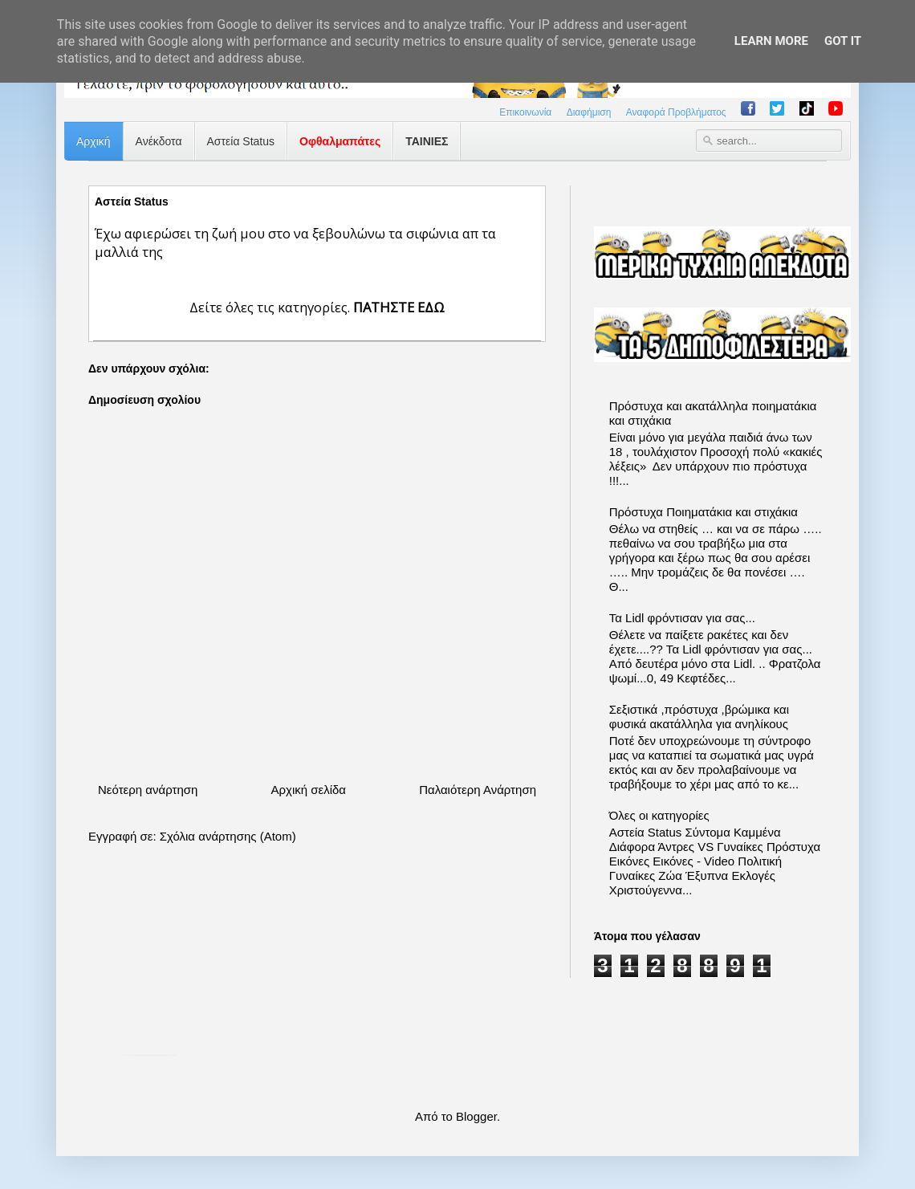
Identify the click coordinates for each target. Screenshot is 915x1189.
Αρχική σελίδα (308, 789)
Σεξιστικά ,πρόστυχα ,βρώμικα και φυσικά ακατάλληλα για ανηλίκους (699, 716)
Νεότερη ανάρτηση (147, 789)
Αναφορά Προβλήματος (676, 112)
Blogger (476, 1116)
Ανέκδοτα (159, 141)
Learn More (771, 41)
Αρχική (93, 141)
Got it (842, 41)
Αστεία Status (241, 141)
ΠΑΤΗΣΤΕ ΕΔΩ (399, 307)
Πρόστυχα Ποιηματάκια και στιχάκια (703, 512)
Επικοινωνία (525, 112)
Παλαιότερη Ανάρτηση (477, 789)
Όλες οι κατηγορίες (659, 815)
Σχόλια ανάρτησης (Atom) (228, 836)
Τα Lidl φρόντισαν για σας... (682, 618)
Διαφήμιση (589, 112)
